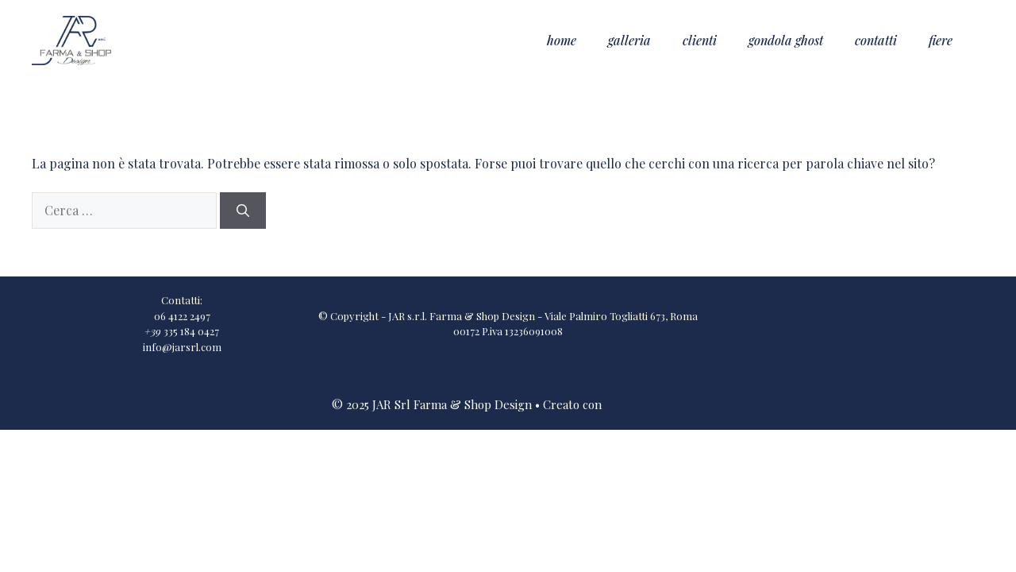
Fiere (940, 40)
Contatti (876, 40)
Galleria (629, 40)
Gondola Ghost (786, 40)
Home (561, 40)
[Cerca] (243, 210)
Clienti (700, 40)
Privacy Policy (834, 323)
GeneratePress (645, 404)
